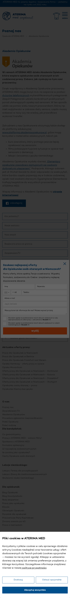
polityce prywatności (34, 568)
